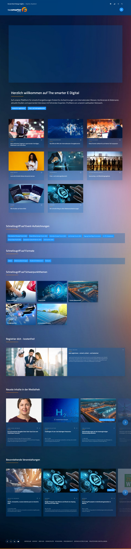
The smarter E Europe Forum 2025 (17, 236)
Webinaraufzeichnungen (21, 261)
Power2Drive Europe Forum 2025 (38, 236)
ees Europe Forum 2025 (74, 236)
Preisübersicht (68, 541)
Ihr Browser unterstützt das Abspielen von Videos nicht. (65, 54)
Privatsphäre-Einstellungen (98, 541)
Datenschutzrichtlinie (81, 541)
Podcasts (47, 261)
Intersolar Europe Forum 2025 (58, 236)
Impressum (27, 541)
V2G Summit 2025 (48, 240)
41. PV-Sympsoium (108, 236)
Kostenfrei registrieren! (18, 108)
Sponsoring (58, 541)
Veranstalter (49, 541)
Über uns (41, 541)
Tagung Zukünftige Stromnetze (92, 236)
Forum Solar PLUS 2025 (14, 240)
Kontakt (34, 541)
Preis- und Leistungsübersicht (37, 108)
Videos (10, 261)
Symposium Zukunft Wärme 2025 (32, 240)
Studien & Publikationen (36, 261)
